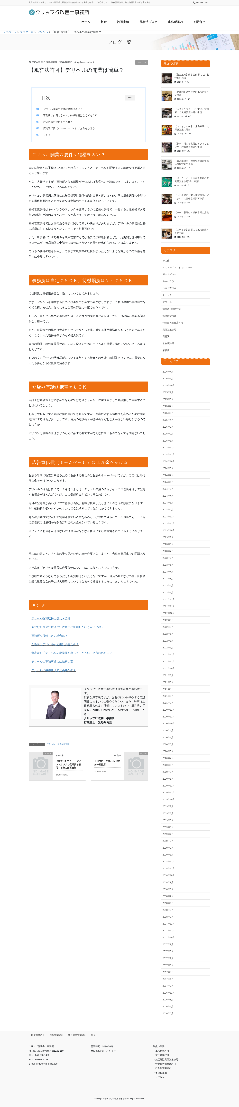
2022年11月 (169, 606)
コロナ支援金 (169, 288)
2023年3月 (168, 578)
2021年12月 (169, 654)
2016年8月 (168, 999)
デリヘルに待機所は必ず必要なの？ (53, 671)
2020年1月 (168, 778)
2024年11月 (169, 454)
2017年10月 (169, 937)
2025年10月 (169, 385)
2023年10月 (169, 530)
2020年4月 (168, 758)
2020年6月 (168, 744)
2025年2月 (168, 433)
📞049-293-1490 (200, 2)
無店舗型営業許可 (77, 1035)
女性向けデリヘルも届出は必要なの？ (55, 645)
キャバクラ (168, 281)
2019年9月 (168, 806)
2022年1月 (168, 647)
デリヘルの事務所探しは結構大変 (52, 662)
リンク (52, 134)
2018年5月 (168, 910)
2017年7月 (168, 958)
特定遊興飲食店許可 (173, 322)
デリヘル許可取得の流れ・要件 (50, 619)
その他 (166, 260)
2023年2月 (168, 585)
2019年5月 (168, 827)
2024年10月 (169, 461)
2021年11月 (169, 661)
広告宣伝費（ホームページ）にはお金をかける (75, 128)
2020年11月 (169, 716)
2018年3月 (168, 917)
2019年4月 (168, 834)
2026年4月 (168, 371)
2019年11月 (169, 792)
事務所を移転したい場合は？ (49, 636)
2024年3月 (168, 502)
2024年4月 (168, 495)
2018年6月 (168, 903)
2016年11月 (169, 992)
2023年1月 (168, 592)
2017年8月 (168, 951)
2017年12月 (169, 923)
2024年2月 (168, 509)
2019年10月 (169, 799)
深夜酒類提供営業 (172, 309)
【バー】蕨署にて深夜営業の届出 (192, 212)
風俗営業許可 (169, 329)
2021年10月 (169, 668)
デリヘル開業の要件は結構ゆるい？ (68, 109)
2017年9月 (168, 944)
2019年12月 (169, 785)
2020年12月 (169, 709)
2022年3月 (168, 640)
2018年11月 (169, 868)
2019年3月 (168, 841)
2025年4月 (168, 420)
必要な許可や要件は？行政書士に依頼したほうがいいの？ (67, 628)
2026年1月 (168, 378)
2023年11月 (169, 523)
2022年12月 (169, 599)
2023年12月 (169, 516)
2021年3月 (168, 696)
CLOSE (130, 98)
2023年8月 (168, 544)
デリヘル (142, 62)
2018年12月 (169, 861)
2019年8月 (168, 813)
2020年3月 (168, 765)
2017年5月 (168, 972)
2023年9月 (168, 537)
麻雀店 (166, 350)
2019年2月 (168, 847)
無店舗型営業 (63, 745)
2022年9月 (168, 620)
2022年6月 (168, 634)
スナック (167, 295)
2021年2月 (168, 703)
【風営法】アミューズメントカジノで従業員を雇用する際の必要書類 (68, 765)
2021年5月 (168, 689)
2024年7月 (168, 475)
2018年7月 (168, 896)
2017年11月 (169, 930)
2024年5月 (168, 489)
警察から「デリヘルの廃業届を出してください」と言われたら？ (71, 654)
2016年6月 (168, 1013)
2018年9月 (168, 882)
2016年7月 (168, 1006)
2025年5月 (168, 413)
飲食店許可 (168, 343)
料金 (93, 1035)
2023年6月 (168, 558)
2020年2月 (168, 772)
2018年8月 (168, 889)
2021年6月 (168, 682)
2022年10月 (169, 613)
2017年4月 (168, 979)
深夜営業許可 (56, 1035)
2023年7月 (168, 551)
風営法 (166, 336)
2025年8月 (168, 399)
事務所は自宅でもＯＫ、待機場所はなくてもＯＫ (76, 115)
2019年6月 (168, 820)
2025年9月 (168, 392)
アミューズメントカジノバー (177, 267)
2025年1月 (168, 440)
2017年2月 (168, 986)
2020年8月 (168, 730)
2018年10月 (169, 875)
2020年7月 (168, 737)
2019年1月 (168, 854)
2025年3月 (168, 426)
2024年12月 (169, 447)
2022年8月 (168, 627)
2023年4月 (168, 571)
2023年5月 (168, 565)
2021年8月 (168, 675)
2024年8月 (168, 468)
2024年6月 (168, 482)
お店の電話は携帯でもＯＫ (64, 122)
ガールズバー (169, 274)
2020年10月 (169, 723)
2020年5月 (168, 751)
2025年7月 (168, 406)
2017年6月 (168, 965)
